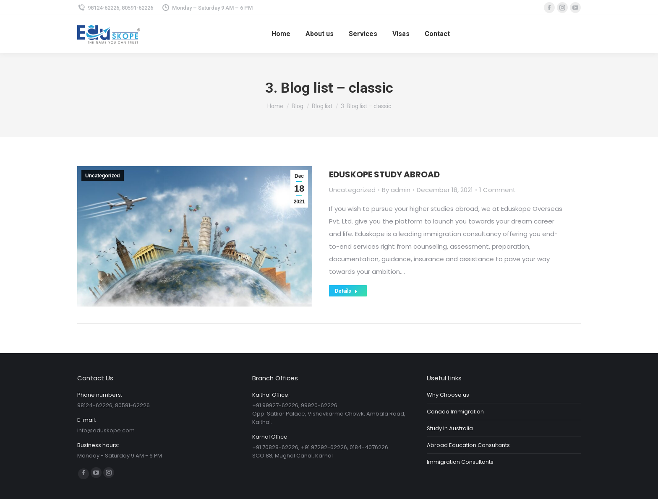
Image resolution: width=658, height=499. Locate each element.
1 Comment (497, 189)
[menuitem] (281, 34)
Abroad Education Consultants (468, 445)
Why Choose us (448, 395)
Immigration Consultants (460, 462)
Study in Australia (450, 428)
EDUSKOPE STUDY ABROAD (384, 174)
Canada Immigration (455, 412)
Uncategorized (102, 176)
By (396, 189)
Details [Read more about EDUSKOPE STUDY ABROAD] (346, 291)
